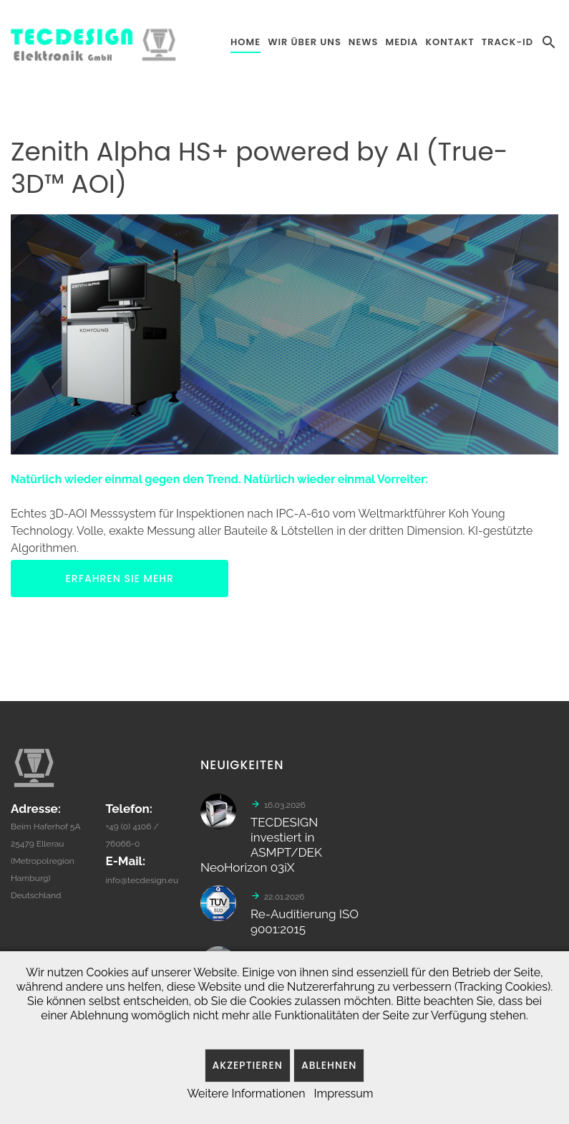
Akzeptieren (248, 1065)
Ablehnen (329, 1065)
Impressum (344, 1093)
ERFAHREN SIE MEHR (120, 578)
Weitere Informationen (246, 1093)
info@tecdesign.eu (141, 885)
